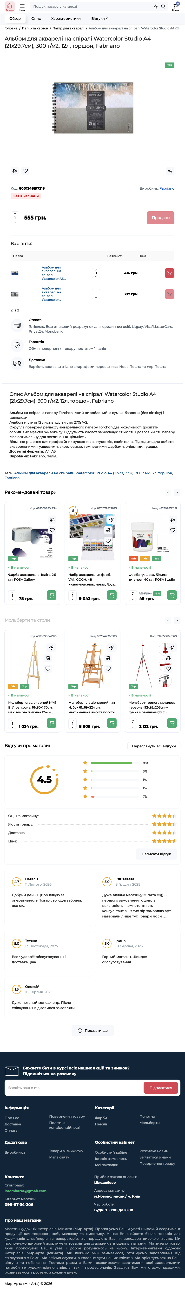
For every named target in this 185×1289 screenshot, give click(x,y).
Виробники (15, 1152)
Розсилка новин (153, 1151)
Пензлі (101, 1124)
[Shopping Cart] (175, 6)
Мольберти (149, 1123)
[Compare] (52, 520)
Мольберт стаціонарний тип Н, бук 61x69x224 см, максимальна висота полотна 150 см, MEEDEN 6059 (92, 708)
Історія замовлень (111, 1159)
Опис (36, 18)
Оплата (11, 1130)
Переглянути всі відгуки (154, 746)
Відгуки (99, 18)
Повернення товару (67, 1116)
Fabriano (12, 478)
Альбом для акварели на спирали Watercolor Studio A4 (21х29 (68, 473)
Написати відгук (156, 854)
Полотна (147, 1116)
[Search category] (155, 6)
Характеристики (66, 18)
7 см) (129, 473)
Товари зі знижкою (66, 1151)
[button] (168, 492)
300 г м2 (142, 473)
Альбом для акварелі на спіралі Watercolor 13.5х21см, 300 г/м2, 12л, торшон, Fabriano (54, 294)
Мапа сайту (59, 1157)
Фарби (101, 1118)
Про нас (12, 1118)
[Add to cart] (169, 273)
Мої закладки (106, 1165)
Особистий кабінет (112, 1152)
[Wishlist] (52, 530)
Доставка (13, 1124)
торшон (165, 473)
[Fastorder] (111, 520)
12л (154, 473)
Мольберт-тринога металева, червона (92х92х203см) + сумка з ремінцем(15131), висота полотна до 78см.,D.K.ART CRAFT (152, 708)
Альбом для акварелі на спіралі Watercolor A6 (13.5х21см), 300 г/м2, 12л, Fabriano (55, 273)
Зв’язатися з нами (155, 1157)
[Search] (163, 6)
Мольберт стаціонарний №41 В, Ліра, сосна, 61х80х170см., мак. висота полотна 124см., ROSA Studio (32, 708)
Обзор (15, 18)
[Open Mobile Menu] (22, 6)
